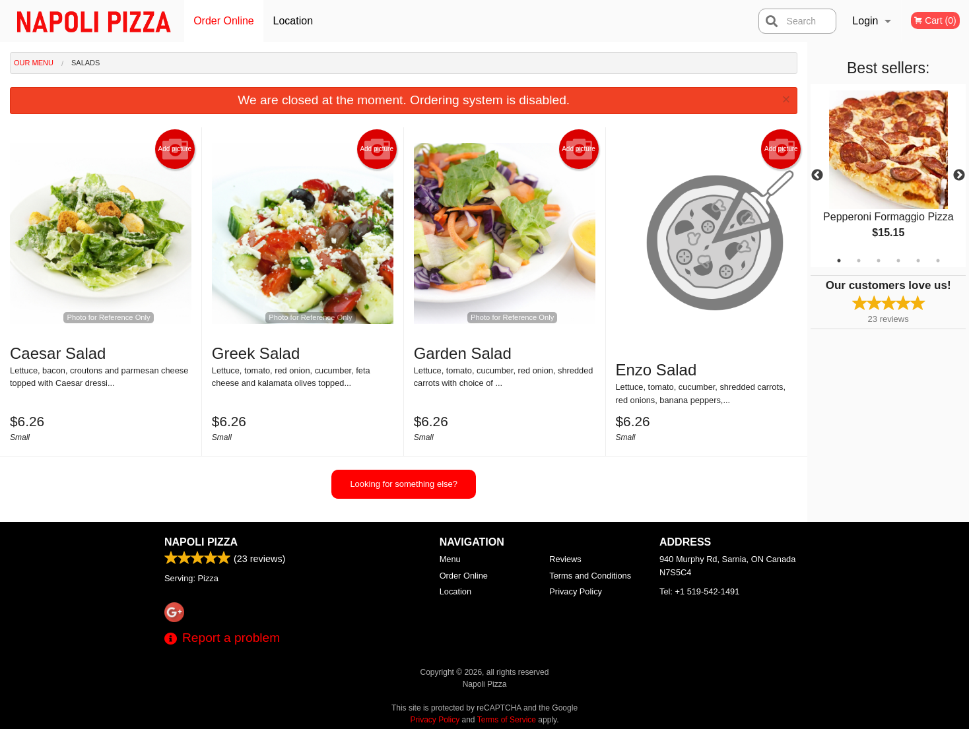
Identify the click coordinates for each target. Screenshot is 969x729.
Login (865, 20)
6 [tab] (938, 260)
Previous (817, 175)
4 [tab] (898, 260)
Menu (450, 559)
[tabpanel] (888, 175)
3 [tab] (878, 260)
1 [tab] (839, 260)
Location (293, 20)
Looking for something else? (403, 484)
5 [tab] (918, 260)
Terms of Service (506, 719)
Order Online (223, 20)
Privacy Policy (575, 591)
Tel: (699, 591)
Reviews (565, 559)
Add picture (175, 149)
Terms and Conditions (590, 576)
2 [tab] (858, 260)
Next (959, 175)
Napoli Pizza (201, 542)
